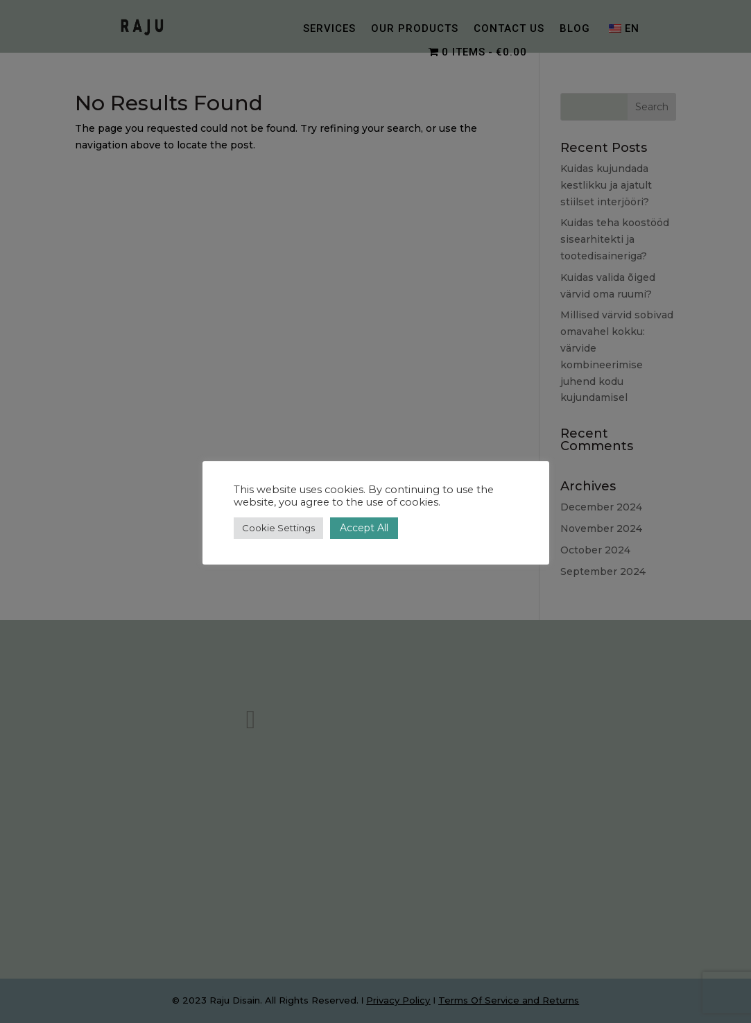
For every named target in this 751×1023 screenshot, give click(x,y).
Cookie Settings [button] (278, 527)
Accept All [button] (364, 528)
